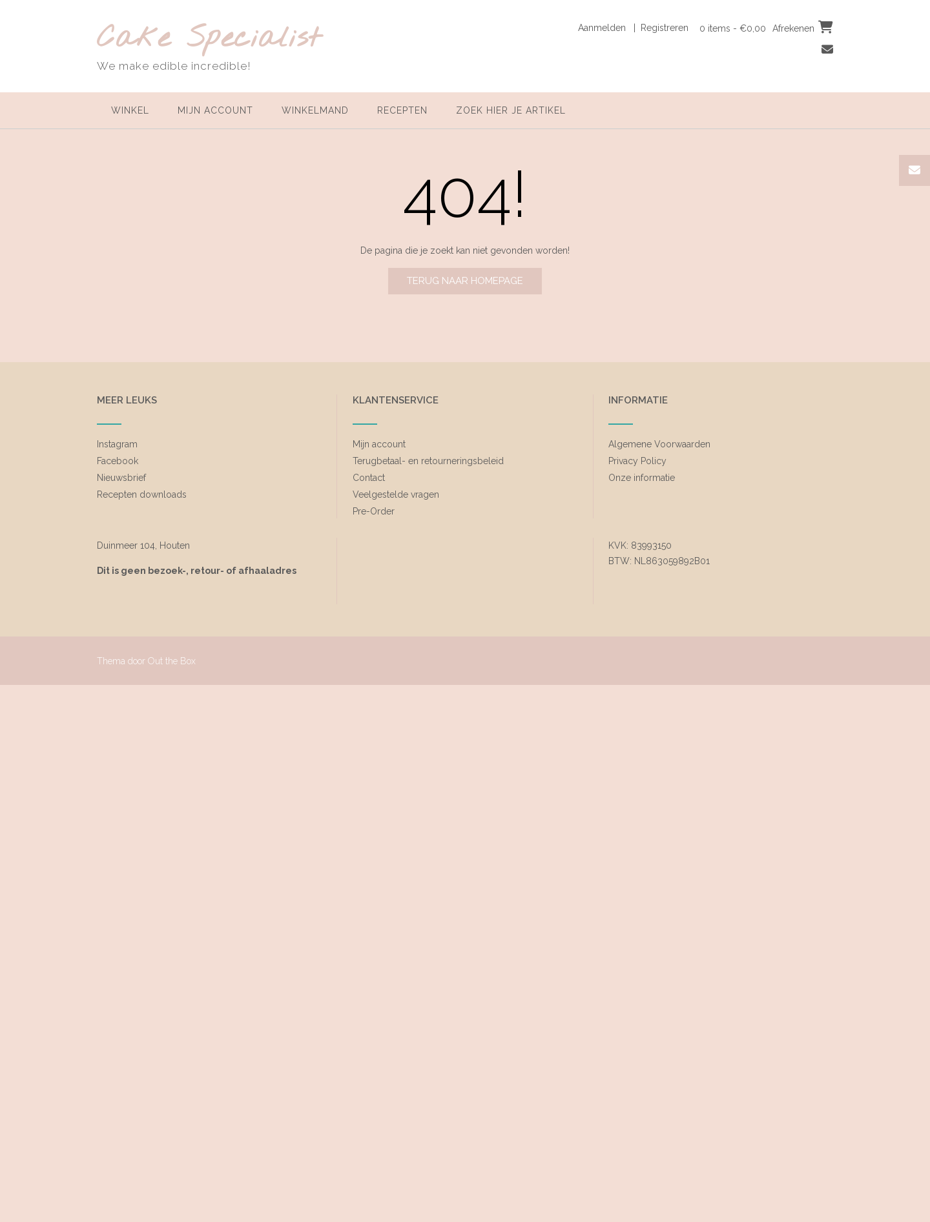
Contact (369, 478)
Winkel (130, 110)
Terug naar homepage (465, 281)
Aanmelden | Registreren (633, 28)
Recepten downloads (142, 494)
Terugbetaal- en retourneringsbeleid (428, 461)
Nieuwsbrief (121, 478)
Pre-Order (374, 511)
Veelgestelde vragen (396, 494)
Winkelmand (315, 110)
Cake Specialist (209, 39)
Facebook (117, 461)
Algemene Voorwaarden (659, 444)
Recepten (402, 110)
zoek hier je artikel (511, 110)
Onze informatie (641, 478)
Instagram (117, 444)
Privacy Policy (637, 461)
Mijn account (215, 110)
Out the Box (172, 661)
